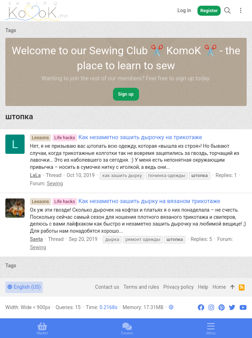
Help (203, 287)
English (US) (24, 287)
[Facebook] (201, 307)
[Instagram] (211, 307)
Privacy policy (178, 287)
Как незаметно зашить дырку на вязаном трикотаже (125, 201)
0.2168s (108, 307)
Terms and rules (141, 287)
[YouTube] (243, 307)
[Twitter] (232, 307)
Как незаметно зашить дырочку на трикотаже (116, 137)
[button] (171, 307)
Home (219, 287)
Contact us (107, 287)
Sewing (55, 183)
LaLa (35, 175)
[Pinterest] (221, 307)
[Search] (228, 10)
